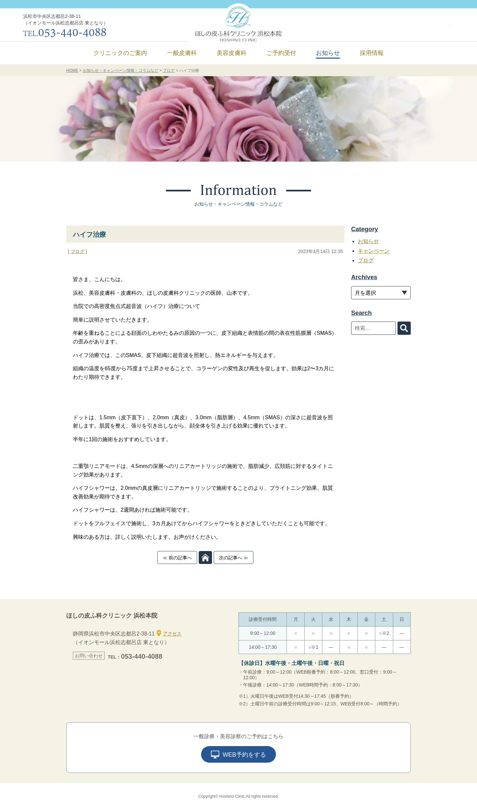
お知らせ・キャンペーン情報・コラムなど (120, 70)
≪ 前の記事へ (177, 557)
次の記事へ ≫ (233, 557)
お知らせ (328, 53)
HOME (72, 70)
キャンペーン (374, 251)
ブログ (169, 70)
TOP (205, 557)
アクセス (169, 633)
